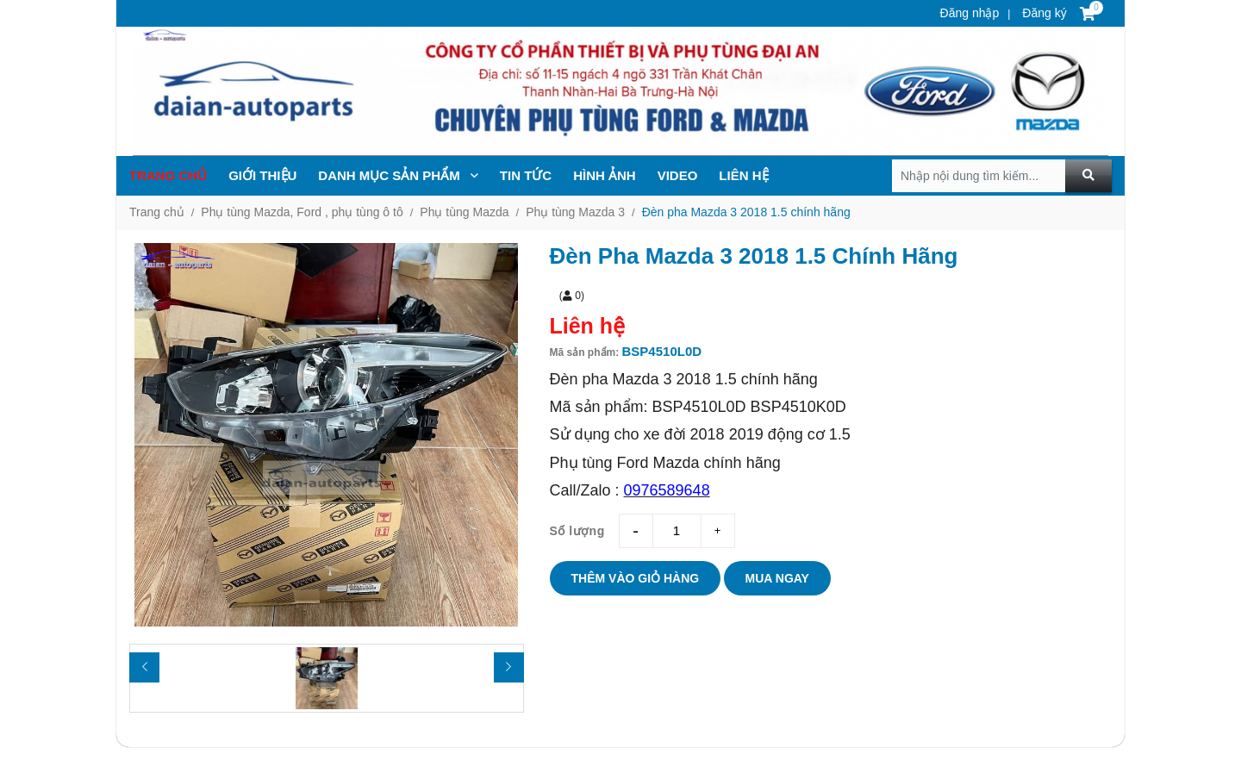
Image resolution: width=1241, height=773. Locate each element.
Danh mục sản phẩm (398, 175)
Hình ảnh (604, 175)
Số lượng (577, 531)
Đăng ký (1042, 13)
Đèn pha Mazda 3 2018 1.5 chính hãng (746, 212)
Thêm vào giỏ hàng (635, 578)
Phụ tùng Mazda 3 (575, 212)
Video (678, 175)
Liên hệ (743, 175)
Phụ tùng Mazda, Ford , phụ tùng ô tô (301, 212)
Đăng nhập (970, 13)
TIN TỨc (526, 175)
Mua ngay (777, 578)
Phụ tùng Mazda (464, 212)
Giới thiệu (262, 175)
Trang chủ (168, 175)
